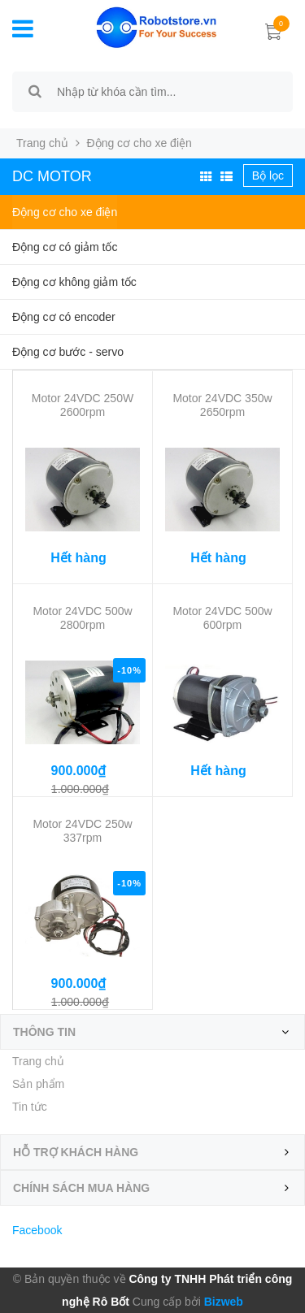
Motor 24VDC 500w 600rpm (222, 617)
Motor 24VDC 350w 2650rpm (222, 405)
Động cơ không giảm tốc (74, 281)
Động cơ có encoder (63, 316)
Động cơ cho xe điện (64, 212)
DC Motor (52, 176)
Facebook (37, 1230)
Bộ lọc (268, 175)
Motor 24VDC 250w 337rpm (82, 830)
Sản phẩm (38, 1083)
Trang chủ (42, 143)
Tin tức (29, 1106)
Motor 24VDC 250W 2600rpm (82, 405)
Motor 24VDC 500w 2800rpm (82, 617)
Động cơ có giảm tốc (64, 247)
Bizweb (222, 1301)
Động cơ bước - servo (68, 351)
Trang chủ (38, 1061)
